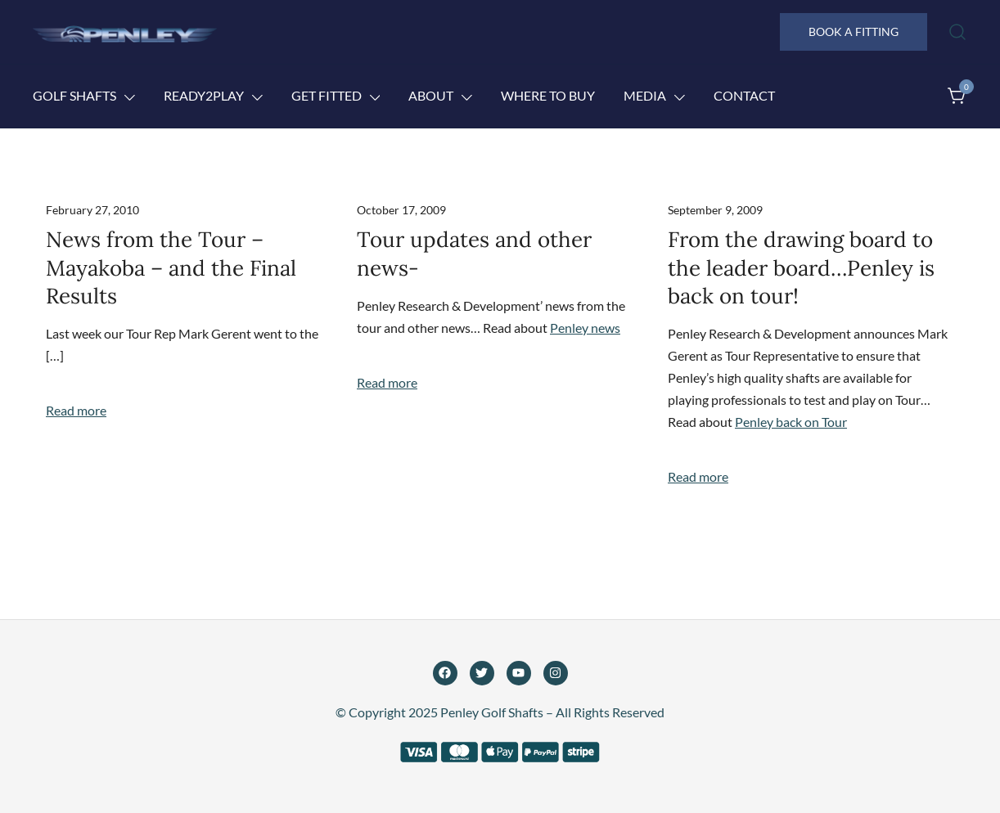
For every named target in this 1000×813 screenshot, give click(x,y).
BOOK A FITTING (854, 31)
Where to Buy (548, 95)
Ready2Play (204, 95)
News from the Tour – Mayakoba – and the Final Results (171, 267)
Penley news (585, 327)
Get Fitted (326, 95)
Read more (76, 410)
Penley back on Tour (791, 421)
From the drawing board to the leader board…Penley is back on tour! (801, 267)
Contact (744, 95)
